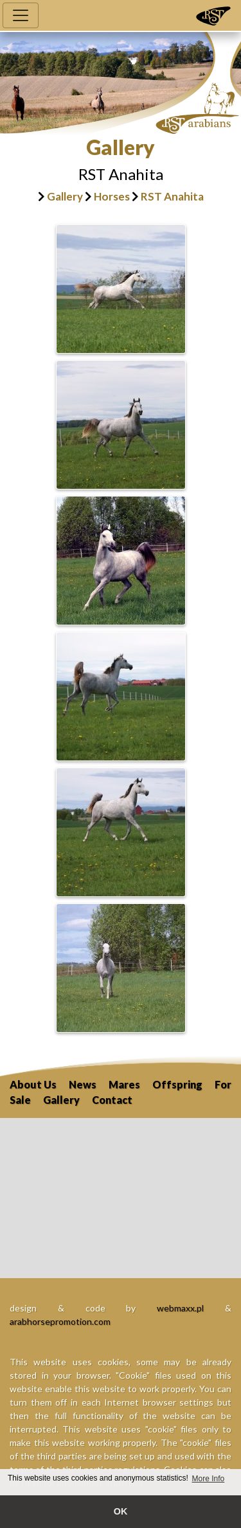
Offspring (177, 1084)
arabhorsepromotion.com (60, 1321)
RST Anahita (172, 196)
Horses (112, 196)
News (82, 1084)
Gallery (65, 196)
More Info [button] (208, 1478)
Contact (112, 1100)
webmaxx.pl (180, 1307)
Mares (124, 1084)
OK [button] (121, 1511)
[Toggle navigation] (21, 15)
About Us (33, 1084)
